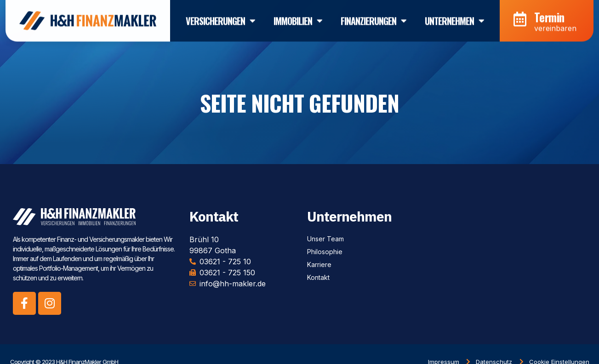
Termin (549, 14)
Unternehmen (454, 18)
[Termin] (520, 16)
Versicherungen (220, 18)
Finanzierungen (373, 18)
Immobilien (298, 18)
